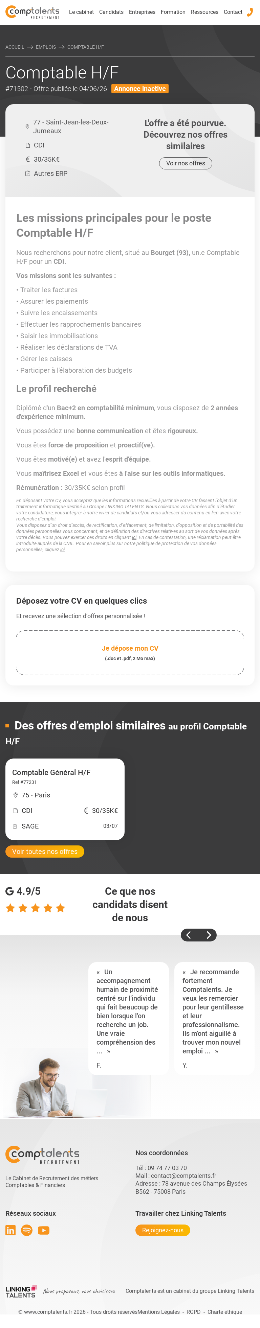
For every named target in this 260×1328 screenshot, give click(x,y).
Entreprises (142, 12)
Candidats (111, 12)
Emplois (46, 47)
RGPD (194, 1312)
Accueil (14, 47)
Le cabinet (81, 12)
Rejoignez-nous (162, 1230)
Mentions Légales (158, 1312)
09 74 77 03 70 (167, 1167)
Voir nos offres (185, 163)
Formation (173, 12)
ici (134, 537)
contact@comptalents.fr (183, 1175)
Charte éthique (225, 1312)
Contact (233, 12)
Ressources (204, 12)
